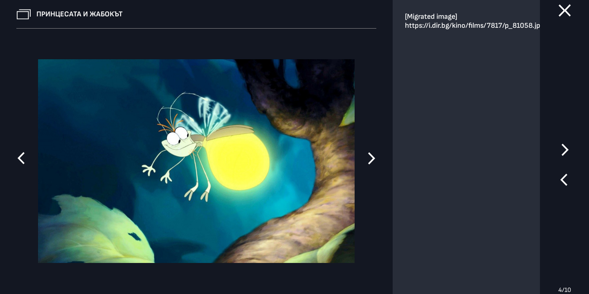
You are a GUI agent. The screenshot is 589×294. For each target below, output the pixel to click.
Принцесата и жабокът (79, 14)
